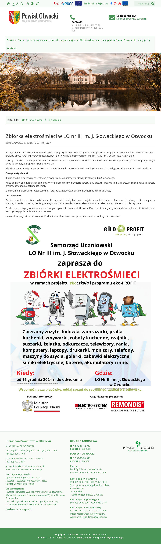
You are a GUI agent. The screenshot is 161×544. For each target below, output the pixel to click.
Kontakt (11, 48)
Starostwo (40, 40)
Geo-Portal (89, 3)
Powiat (12, 40)
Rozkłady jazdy (141, 40)
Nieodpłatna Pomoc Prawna (116, 40)
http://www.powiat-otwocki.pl (27, 469)
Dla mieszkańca (89, 40)
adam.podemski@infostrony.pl (107, 537)
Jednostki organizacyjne (63, 40)
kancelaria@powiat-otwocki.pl (131, 18)
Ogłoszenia (55, 119)
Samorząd (25, 40)
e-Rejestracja (102, 3)
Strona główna (32, 119)
